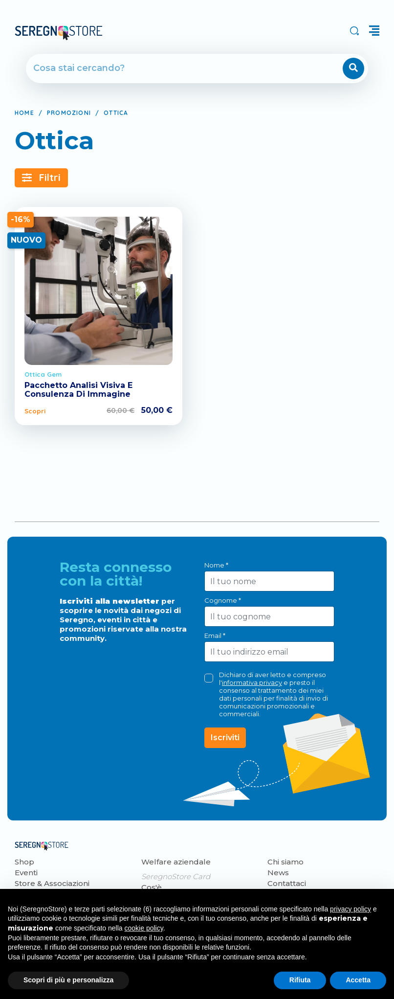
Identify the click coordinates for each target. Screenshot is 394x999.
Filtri (41, 177)
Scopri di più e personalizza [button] (68, 980)
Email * (214, 635)
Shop (24, 861)
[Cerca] (169, 68)
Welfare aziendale (176, 861)
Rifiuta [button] (300, 980)
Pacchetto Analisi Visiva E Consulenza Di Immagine (78, 390)
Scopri (34, 411)
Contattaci (286, 883)
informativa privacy (252, 682)
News (278, 872)
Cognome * (222, 600)
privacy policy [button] (350, 909)
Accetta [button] (358, 980)
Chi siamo (285, 861)
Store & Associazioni (52, 883)
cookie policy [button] (144, 928)
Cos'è (151, 887)
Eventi (26, 872)
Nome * (216, 565)
